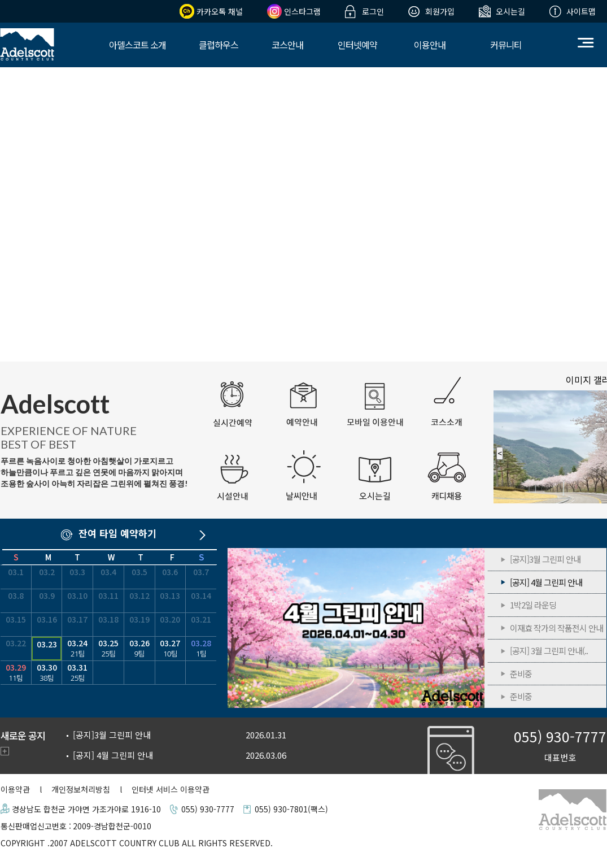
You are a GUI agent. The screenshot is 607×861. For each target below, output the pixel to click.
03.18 (108, 619)
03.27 (170, 648)
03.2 (47, 571)
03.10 (77, 595)
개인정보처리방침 (80, 789)
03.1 (16, 571)
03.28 (201, 648)
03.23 (47, 644)
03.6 (170, 571)
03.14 (201, 595)
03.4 (108, 571)
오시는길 (510, 11)
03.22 (16, 643)
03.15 (16, 619)
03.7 (201, 571)
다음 (205, 536)
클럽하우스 (218, 44)
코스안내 (287, 44)
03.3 (77, 571)
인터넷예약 (357, 44)
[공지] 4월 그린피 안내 (357, 628)
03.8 (16, 595)
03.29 (16, 673)
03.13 (170, 595)
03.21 (201, 619)
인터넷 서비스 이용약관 (170, 789)
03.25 (108, 648)
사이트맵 (581, 11)
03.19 (139, 619)
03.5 (139, 571)
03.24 (77, 648)
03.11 (108, 595)
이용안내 (430, 44)
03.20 (170, 619)
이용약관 (15, 789)
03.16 (47, 619)
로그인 (373, 11)
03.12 (139, 595)
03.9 (47, 595)
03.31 (77, 673)
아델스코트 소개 (137, 44)
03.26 (139, 648)
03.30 (47, 673)
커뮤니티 (506, 44)
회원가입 (440, 11)
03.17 (77, 619)
